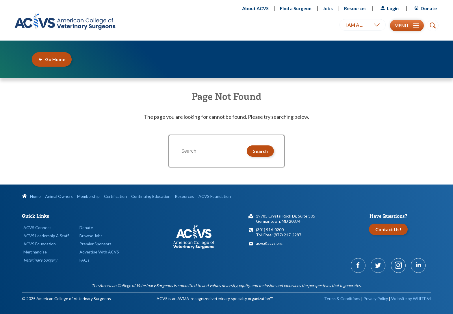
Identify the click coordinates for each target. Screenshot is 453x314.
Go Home (51, 59)
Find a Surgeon (295, 8)
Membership (88, 196)
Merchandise (35, 251)
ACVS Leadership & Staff (46, 235)
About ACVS (255, 8)
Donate (425, 8)
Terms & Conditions (342, 298)
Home (31, 196)
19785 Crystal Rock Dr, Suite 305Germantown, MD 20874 (285, 218)
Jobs (328, 8)
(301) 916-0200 (270, 229)
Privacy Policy (375, 298)
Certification (115, 196)
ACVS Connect (37, 227)
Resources (355, 8)
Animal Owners (59, 196)
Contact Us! (388, 229)
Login (389, 8)
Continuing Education (150, 196)
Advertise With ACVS (99, 251)
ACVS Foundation (214, 196)
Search (260, 151)
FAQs (84, 260)
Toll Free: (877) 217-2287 (278, 234)
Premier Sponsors (95, 243)
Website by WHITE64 (411, 298)
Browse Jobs (91, 235)
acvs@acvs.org (269, 243)
